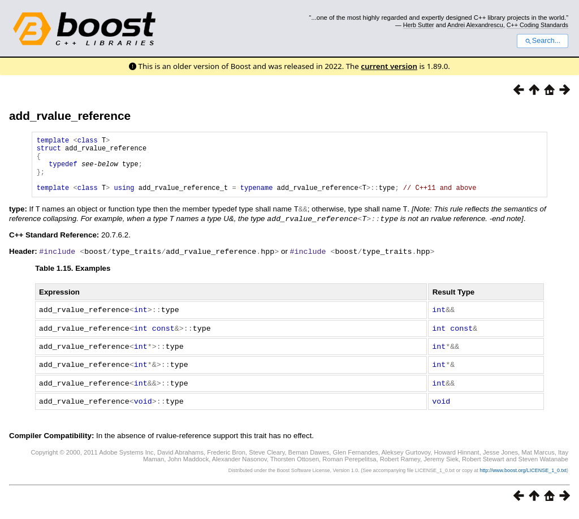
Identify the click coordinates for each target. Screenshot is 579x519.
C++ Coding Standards (537, 24)
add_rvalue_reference (70, 115)
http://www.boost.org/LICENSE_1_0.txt (523, 477)
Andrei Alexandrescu (475, 24)
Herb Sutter (418, 24)
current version (389, 66)
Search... (542, 41)
